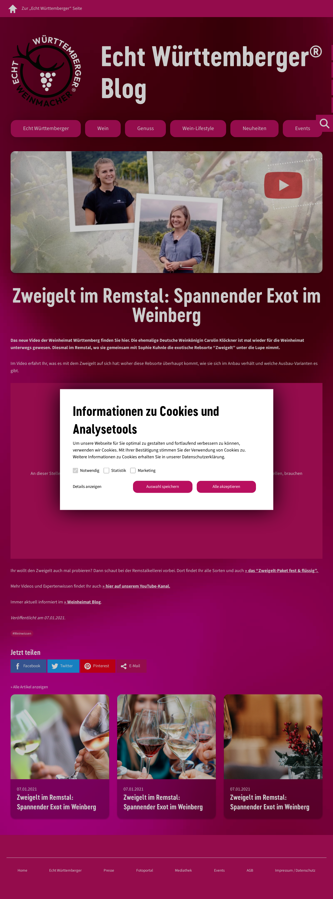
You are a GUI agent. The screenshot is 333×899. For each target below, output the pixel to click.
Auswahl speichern (162, 487)
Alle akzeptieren (226, 487)
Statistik (115, 470)
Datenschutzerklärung (203, 457)
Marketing (143, 470)
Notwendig (86, 470)
